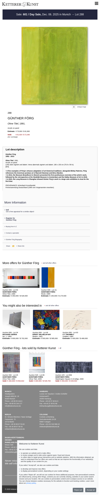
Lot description (15, 149)
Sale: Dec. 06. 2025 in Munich (44, 14)
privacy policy (31, 483)
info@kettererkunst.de (13, 406)
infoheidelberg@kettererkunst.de (16, 452)
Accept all (91, 490)
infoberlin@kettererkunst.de (15, 429)
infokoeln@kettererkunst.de (49, 427)
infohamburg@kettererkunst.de (50, 406)
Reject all (78, 490)
